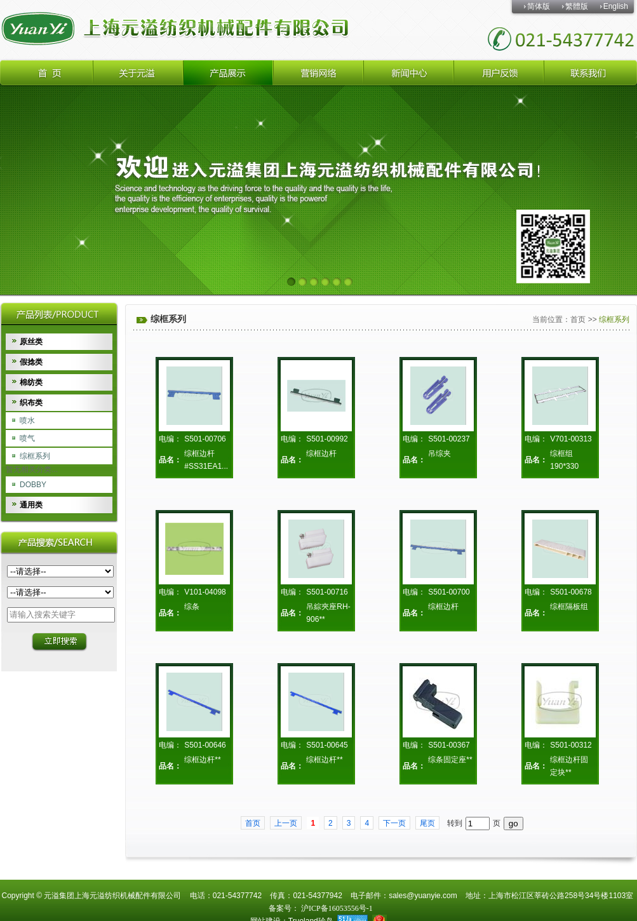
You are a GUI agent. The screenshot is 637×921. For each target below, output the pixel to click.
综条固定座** (450, 759)
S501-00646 (204, 745)
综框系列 (35, 456)
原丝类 (31, 341)
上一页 (285, 823)
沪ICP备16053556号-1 (336, 908)
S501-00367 (448, 745)
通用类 (31, 505)
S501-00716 (326, 592)
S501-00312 (570, 745)
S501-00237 (448, 438)
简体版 (538, 6)
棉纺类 (31, 382)
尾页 (427, 823)
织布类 (31, 402)
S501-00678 (570, 592)
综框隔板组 (569, 606)
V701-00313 (570, 438)
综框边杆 (321, 453)
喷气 (27, 438)
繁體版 (576, 6)
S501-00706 (204, 438)
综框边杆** (202, 759)
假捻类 (31, 362)
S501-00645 (326, 745)
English (615, 6)
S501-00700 (448, 592)
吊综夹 (439, 453)
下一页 (394, 823)
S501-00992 (326, 438)
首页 (578, 319)
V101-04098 (204, 592)
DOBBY (33, 484)
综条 (191, 606)
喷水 (27, 420)
